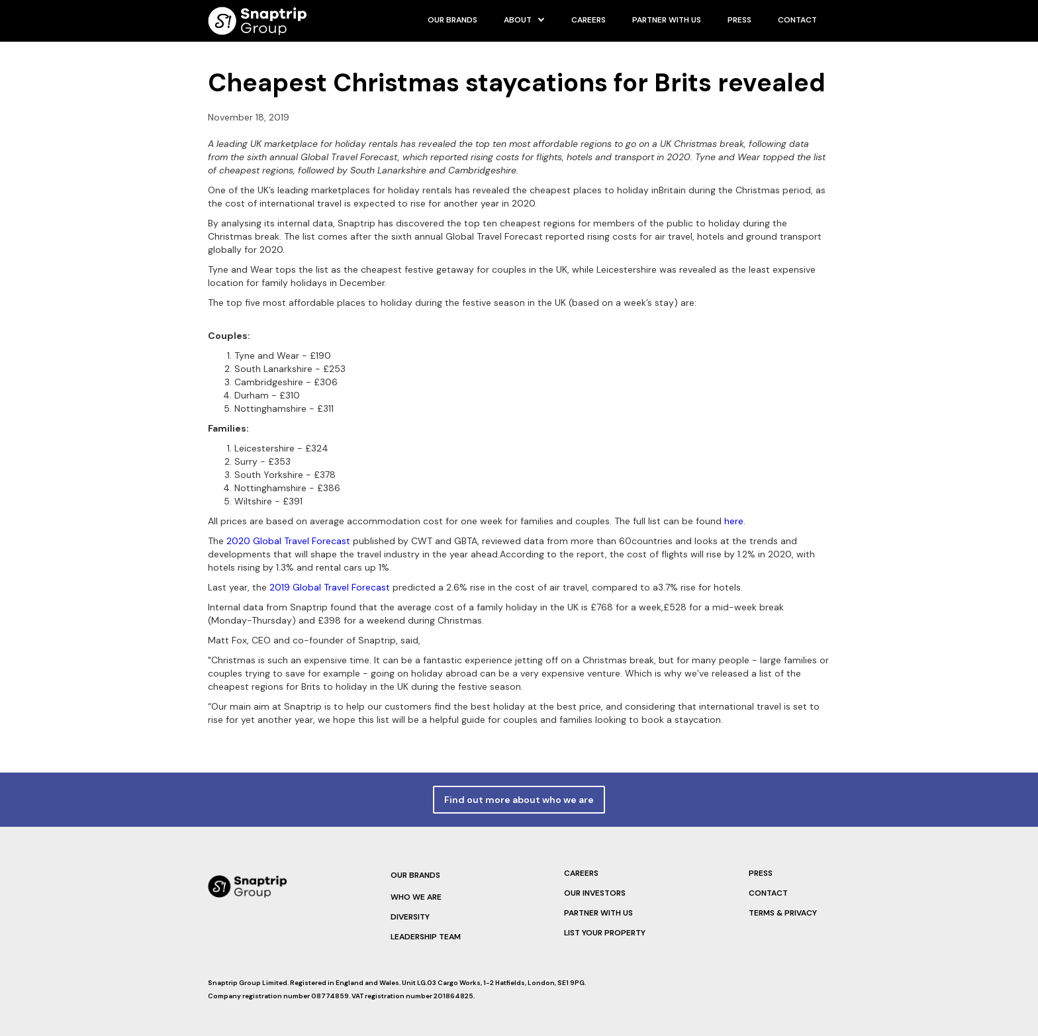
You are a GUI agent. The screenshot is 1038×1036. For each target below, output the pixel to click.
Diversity (410, 917)
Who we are (416, 897)
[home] (257, 21)
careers (588, 20)
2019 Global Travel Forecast (329, 587)
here (733, 521)
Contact (797, 20)
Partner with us (666, 20)
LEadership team (426, 936)
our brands (452, 20)
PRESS (739, 20)
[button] (524, 20)
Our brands (415, 875)
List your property (604, 932)
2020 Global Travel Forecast (288, 541)
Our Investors (595, 893)
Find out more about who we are (519, 800)
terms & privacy (783, 913)
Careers (581, 873)
